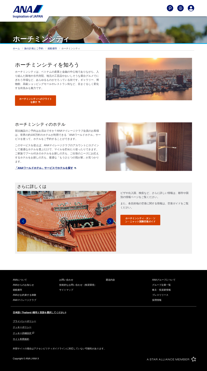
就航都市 (53, 48)
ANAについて (20, 280)
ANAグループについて (164, 280)
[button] (23, 221)
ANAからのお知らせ (23, 285)
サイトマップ (66, 290)
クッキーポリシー (22, 327)
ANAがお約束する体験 (24, 295)
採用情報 (156, 300)
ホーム (17, 48)
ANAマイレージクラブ (24, 300)
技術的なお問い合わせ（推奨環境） (78, 285)
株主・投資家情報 (161, 290)
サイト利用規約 (21, 339)
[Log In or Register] (191, 8)
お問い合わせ (66, 280)
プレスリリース (160, 295)
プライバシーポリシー (24, 321)
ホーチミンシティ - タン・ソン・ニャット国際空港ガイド (140, 220)
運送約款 (110, 280)
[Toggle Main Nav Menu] (180, 8)
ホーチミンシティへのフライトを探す (35, 100)
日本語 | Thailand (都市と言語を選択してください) (39, 312)
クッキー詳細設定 (23, 333)
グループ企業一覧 (161, 285)
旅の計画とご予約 (34, 48)
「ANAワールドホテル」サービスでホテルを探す (45, 168)
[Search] (170, 8)
